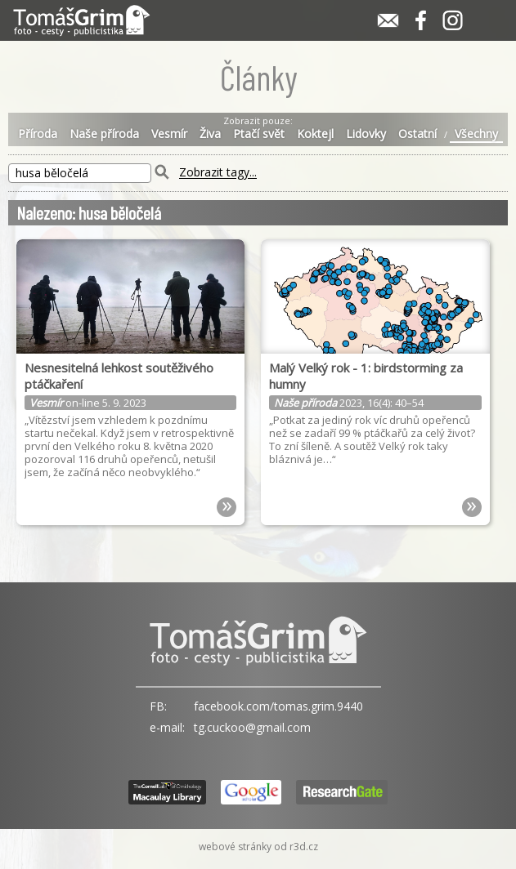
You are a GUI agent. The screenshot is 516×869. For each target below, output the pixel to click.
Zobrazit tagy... (218, 172)
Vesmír (169, 134)
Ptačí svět (259, 134)
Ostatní (417, 134)
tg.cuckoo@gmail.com (252, 727)
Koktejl (315, 134)
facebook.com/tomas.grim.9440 (278, 706)
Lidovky (366, 134)
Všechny (476, 134)
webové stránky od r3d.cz (258, 846)
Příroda (37, 134)
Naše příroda (104, 134)
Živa (210, 134)
